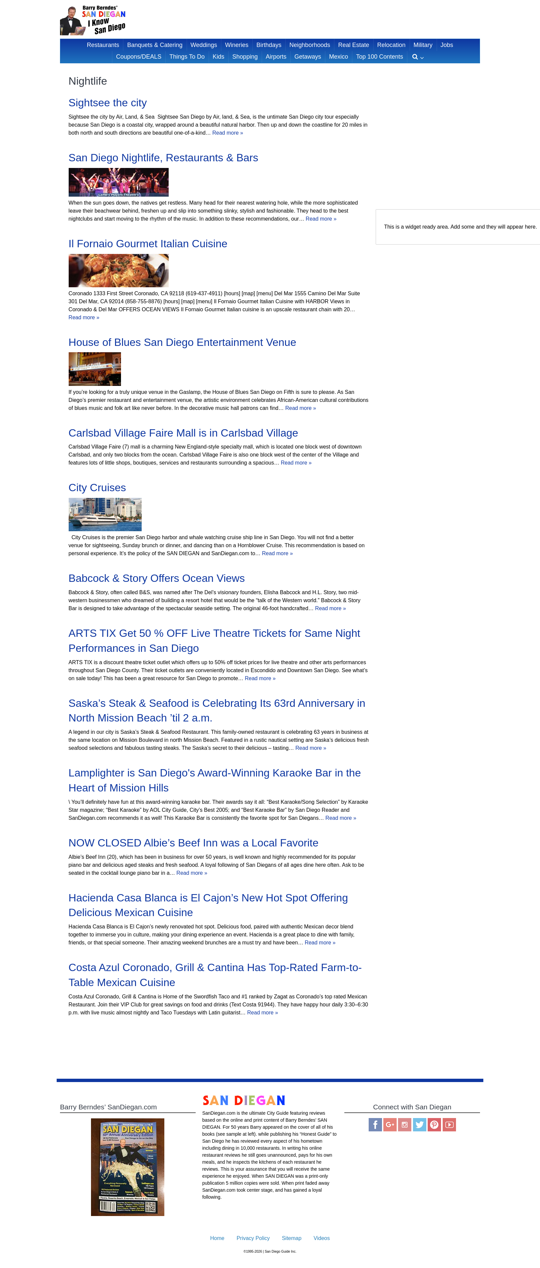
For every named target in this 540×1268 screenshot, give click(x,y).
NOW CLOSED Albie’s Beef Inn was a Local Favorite (194, 843)
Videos (322, 1238)
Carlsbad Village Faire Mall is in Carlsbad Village (183, 433)
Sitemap (292, 1238)
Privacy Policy (253, 1238)
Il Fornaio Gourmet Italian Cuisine (148, 244)
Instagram (404, 1124)
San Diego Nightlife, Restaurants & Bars (163, 158)
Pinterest (434, 1124)
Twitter (419, 1124)
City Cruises (97, 488)
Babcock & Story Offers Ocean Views (157, 578)
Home (217, 1238)
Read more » (227, 133)
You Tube (449, 1124)
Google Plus (390, 1124)
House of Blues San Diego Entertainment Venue (182, 342)
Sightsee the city (108, 103)
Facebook (375, 1124)
